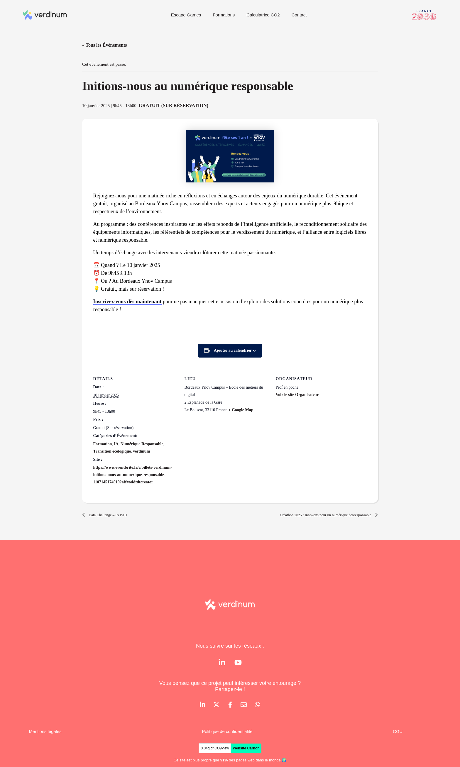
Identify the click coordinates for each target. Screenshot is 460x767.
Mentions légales (46, 733)
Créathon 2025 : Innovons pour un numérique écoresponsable (314, 514)
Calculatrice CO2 (263, 14)
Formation (102, 444)
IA (116, 444)
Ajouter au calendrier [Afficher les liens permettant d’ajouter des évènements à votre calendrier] (233, 350)
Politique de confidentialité (228, 733)
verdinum (141, 451)
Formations (224, 14)
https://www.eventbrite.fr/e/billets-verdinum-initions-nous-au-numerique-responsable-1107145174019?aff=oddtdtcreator (132, 474)
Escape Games (186, 14)
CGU (397, 733)
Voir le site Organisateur (297, 394)
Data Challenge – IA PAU (113, 514)
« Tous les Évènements (104, 45)
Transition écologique (112, 451)
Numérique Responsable (142, 444)
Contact (299, 14)
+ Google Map (240, 410)
